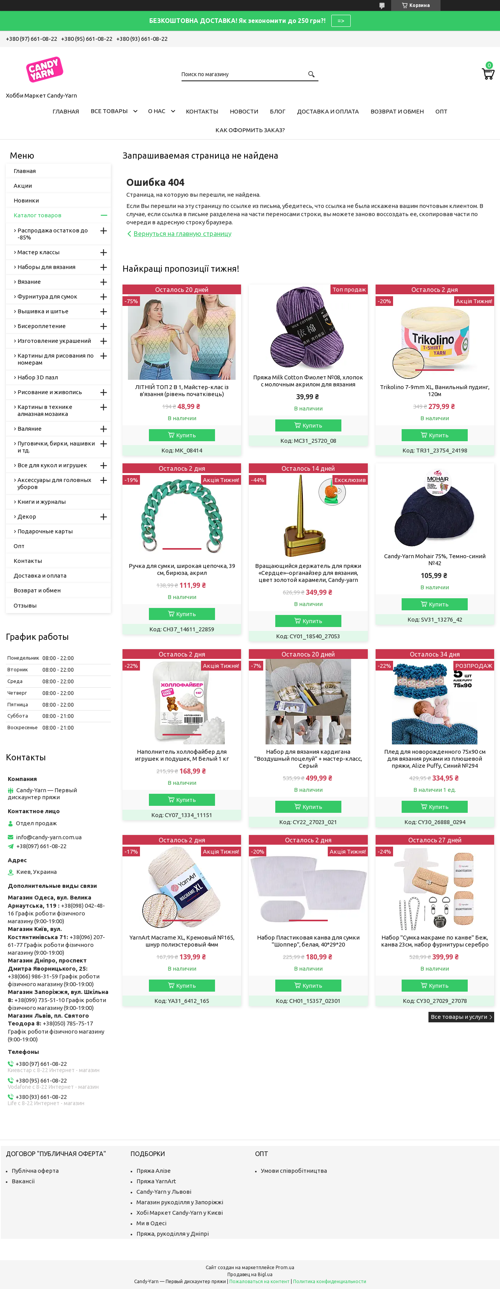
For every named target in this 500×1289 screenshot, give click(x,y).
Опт (441, 111)
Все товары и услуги (459, 1016)
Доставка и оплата (328, 111)
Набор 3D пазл (37, 377)
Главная (65, 111)
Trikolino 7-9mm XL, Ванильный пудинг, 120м (435, 390)
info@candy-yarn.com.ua (49, 837)
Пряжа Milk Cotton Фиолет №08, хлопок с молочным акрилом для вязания (308, 381)
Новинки (26, 200)
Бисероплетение (41, 326)
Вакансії (23, 1181)
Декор (26, 516)
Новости (244, 111)
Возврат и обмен (397, 111)
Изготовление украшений (54, 340)
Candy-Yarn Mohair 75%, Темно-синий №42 (435, 559)
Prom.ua (285, 1267)
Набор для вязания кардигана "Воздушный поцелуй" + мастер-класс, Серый (308, 758)
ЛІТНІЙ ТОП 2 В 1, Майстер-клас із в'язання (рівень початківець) (182, 390)
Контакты (202, 111)
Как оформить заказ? (250, 130)
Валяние (29, 428)
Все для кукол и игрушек (52, 465)
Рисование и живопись (49, 392)
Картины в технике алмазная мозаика (44, 410)
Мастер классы (38, 252)
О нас (156, 111)
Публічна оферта (35, 1170)
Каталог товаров (37, 215)
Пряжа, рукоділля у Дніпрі (172, 1233)
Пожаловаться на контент (259, 1281)
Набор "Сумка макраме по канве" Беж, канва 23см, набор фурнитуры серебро (435, 941)
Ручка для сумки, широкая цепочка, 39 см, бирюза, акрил (182, 569)
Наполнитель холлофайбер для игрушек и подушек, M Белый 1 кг (182, 755)
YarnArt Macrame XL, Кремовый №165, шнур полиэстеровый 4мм (181, 941)
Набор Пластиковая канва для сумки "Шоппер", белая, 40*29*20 (308, 941)
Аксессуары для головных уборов (54, 483)
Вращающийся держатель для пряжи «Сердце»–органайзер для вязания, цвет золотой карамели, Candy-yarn (308, 572)
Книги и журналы (41, 501)
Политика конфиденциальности (329, 1281)
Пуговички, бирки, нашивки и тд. (56, 447)
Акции (23, 185)
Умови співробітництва (294, 1170)
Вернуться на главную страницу (182, 233)
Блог (277, 111)
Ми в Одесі (151, 1223)
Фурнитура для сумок (47, 296)
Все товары (109, 111)
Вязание (29, 281)
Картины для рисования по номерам (55, 359)
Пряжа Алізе (153, 1170)
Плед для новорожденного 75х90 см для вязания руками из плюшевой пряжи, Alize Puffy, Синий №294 (435, 758)
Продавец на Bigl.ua (250, 1274)
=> (340, 20)
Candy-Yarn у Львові (163, 1191)
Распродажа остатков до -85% (52, 234)
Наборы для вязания (46, 267)
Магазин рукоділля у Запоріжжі (179, 1202)
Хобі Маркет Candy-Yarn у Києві (179, 1212)
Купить (186, 435)
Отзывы (25, 605)
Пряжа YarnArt (156, 1181)
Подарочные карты (45, 531)
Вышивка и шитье (42, 311)
